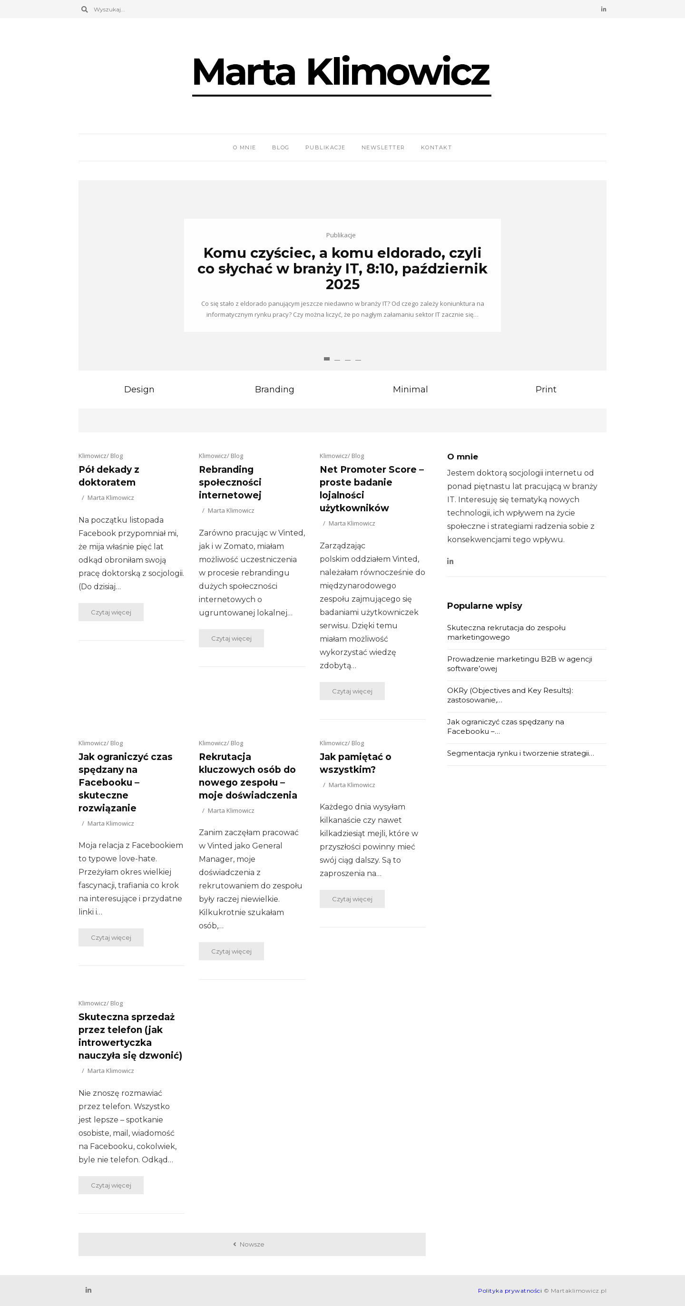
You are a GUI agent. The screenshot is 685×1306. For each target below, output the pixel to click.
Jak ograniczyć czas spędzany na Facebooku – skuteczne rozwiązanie (125, 782)
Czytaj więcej (111, 612)
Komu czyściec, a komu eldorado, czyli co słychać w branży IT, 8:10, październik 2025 (342, 268)
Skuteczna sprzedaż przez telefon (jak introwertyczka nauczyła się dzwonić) (130, 1036)
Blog (281, 147)
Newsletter (383, 147)
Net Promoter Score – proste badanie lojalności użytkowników (372, 489)
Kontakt (436, 147)
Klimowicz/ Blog (100, 455)
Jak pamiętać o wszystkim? (355, 763)
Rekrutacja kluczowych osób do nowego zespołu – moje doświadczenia (248, 776)
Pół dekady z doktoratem (108, 476)
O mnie (244, 147)
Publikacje (325, 147)
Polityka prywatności (510, 1290)
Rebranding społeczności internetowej (230, 482)
